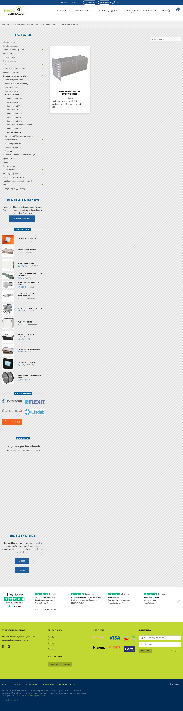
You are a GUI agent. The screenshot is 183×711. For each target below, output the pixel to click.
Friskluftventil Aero (14, 99)
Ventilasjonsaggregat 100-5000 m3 (17, 181)
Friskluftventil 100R (14, 114)
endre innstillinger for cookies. (35, 695)
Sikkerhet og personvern (41, 684)
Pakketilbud (8, 162)
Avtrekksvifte (8, 54)
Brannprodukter (10, 61)
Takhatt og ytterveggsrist (13, 177)
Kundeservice (9, 185)
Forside (51, 637)
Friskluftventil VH (14, 129)
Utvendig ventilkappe (14, 144)
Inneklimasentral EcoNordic (14, 69)
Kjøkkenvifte (8, 159)
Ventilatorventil (11, 147)
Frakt (4, 684)
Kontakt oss (52, 649)
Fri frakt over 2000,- (72, 2)
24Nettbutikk (14, 700)
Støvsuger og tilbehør (12, 174)
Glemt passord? (176, 651)
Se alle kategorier (10, 46)
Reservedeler (8, 170)
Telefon (91, 2)
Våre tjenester (9, 42)
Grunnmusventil (14, 132)
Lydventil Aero (13, 102)
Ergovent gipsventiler (14, 80)
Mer (164, 10)
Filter (5, 65)
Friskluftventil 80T (14, 117)
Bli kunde (51, 640)
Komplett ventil (12, 95)
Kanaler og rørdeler (11, 72)
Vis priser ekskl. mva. (22, 218)
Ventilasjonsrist (11, 140)
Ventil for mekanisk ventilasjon (17, 84)
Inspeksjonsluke (11, 91)
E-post (106, 2)
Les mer (18, 695)
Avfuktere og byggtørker (13, 50)
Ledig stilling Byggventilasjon (15, 189)
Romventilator (9, 166)
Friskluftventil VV (14, 106)
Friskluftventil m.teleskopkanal (19, 125)
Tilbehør (8, 151)
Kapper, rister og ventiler (15, 76)
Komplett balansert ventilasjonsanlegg (19, 155)
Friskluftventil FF (13, 110)
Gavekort (51, 646)
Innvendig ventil (11, 87)
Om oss (119, 2)
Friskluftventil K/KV (14, 121)
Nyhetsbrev (61, 684)
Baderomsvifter (9, 57)
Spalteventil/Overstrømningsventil (19, 136)
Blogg (73, 684)
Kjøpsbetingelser (18, 684)
